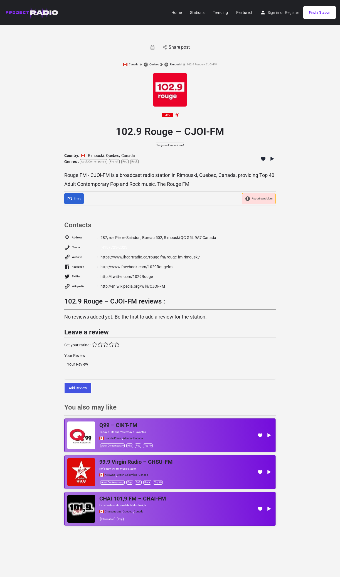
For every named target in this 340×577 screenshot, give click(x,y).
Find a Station (319, 12)
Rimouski (172, 64)
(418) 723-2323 (113, 247)
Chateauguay (113, 511)
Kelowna (110, 475)
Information (107, 519)
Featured (244, 12)
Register (292, 12)
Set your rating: (77, 345)
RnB (138, 482)
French (114, 161)
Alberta (127, 438)
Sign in (273, 12)
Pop (124, 161)
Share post (176, 47)
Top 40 (148, 445)
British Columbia (127, 475)
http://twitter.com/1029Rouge (126, 276)
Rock (134, 161)
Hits (129, 445)
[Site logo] (32, 12)
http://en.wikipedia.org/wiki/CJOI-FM (132, 286)
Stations (197, 12)
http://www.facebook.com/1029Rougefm (136, 267)
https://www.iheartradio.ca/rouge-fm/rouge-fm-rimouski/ (150, 257)
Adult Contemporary (93, 161)
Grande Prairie (113, 438)
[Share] (74, 198)
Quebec (151, 64)
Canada (130, 64)
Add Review (78, 388)
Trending (220, 12)
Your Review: (75, 355)
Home (176, 12)
